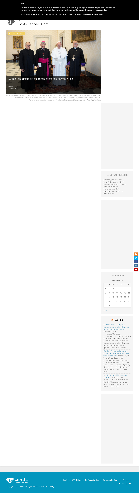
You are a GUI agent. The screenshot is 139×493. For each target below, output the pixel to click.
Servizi (98, 480)
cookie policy (102, 10)
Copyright (117, 480)
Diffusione (80, 480)
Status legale (108, 480)
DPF (73, 480)
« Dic (105, 310)
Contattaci (127, 480)
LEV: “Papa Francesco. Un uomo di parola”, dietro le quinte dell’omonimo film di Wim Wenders (116, 353)
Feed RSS (118, 320)
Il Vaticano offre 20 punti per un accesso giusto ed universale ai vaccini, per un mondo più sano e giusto (117, 327)
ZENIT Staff (12, 88)
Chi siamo (66, 480)
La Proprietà (90, 480)
